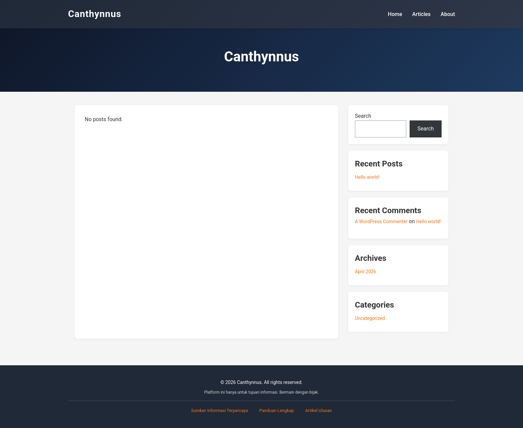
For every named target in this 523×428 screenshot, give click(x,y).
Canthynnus (94, 13)
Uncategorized (370, 318)
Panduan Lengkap (276, 410)
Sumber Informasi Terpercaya (219, 410)
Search (363, 116)
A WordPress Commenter (381, 221)
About (448, 14)
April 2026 (365, 271)
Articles (421, 14)
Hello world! (367, 177)
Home (395, 14)
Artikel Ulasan (318, 410)
